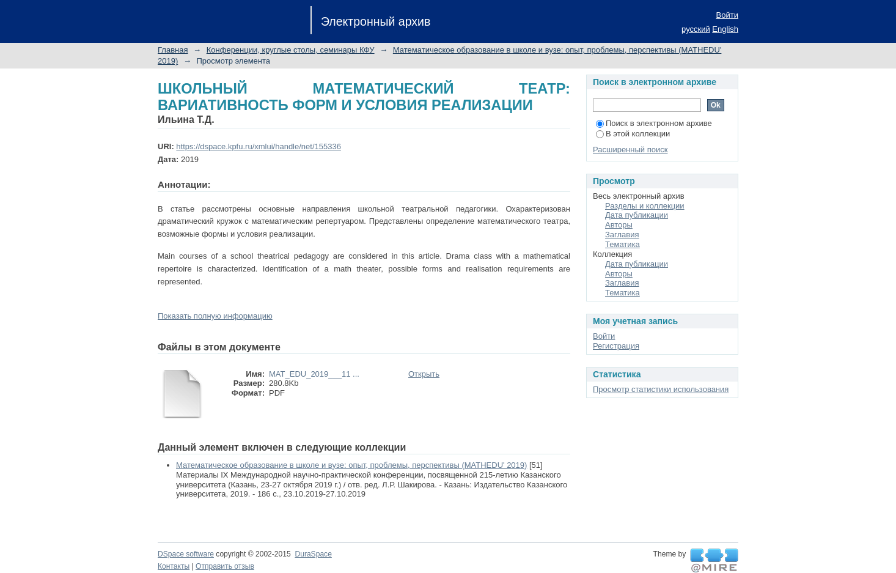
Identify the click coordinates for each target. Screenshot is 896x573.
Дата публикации (636, 215)
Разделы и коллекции (645, 205)
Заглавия (622, 234)
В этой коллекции (633, 133)
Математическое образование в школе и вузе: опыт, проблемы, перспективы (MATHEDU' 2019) (351, 465)
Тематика (622, 244)
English (725, 29)
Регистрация (616, 345)
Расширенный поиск (630, 149)
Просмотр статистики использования (661, 389)
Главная (173, 49)
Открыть (423, 374)
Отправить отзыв (225, 566)
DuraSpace (313, 554)
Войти (727, 15)
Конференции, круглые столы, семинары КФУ (291, 49)
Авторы (619, 224)
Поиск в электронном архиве (654, 123)
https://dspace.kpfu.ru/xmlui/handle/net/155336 (258, 146)
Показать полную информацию (215, 315)
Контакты (173, 566)
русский (695, 29)
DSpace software (186, 554)
